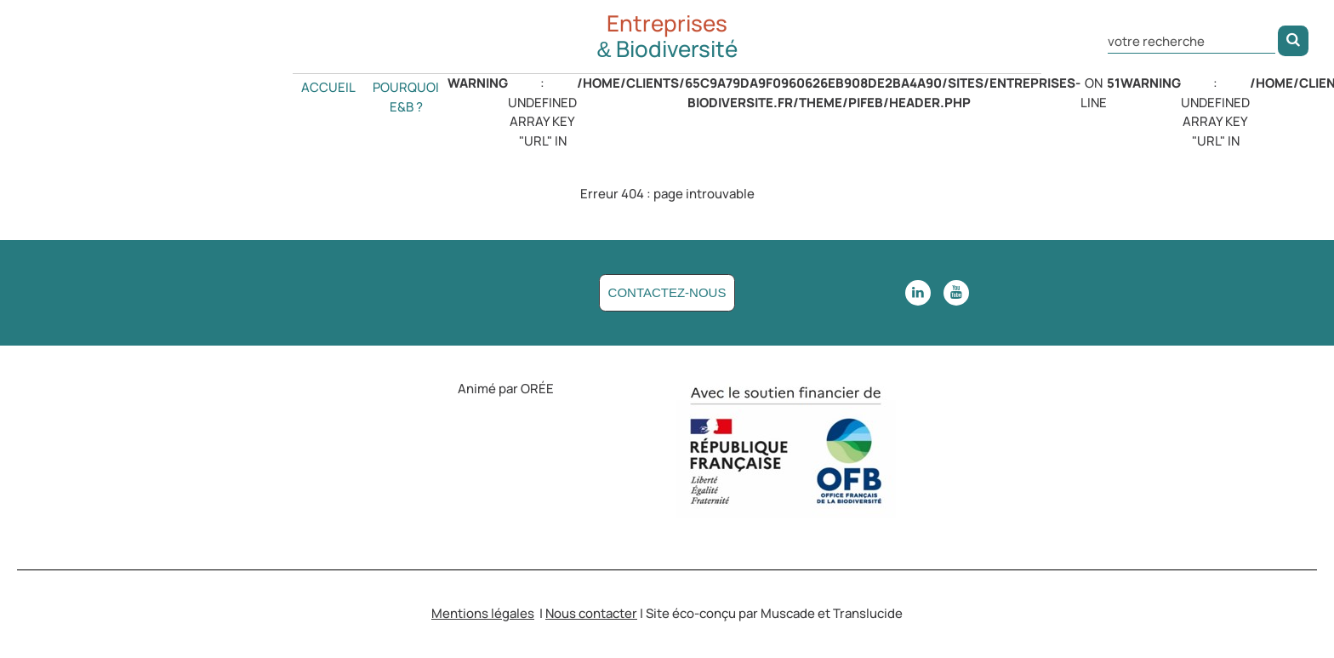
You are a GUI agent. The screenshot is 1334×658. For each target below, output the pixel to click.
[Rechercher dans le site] (1191, 40)
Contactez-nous (667, 292)
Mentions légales (482, 613)
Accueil (328, 87)
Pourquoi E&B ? (406, 97)
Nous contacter (591, 613)
